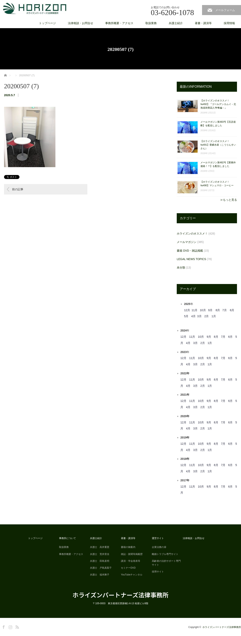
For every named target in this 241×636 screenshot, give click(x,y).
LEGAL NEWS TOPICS (191, 259)
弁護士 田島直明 (99, 561)
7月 (224, 310)
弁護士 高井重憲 (99, 547)
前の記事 (17, 189)
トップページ (47, 23)
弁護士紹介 (176, 23)
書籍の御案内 (128, 547)
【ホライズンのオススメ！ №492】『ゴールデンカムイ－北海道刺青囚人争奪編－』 (218, 104)
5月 (186, 316)
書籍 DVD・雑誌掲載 (190, 250)
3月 (199, 316)
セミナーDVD (128, 567)
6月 (232, 310)
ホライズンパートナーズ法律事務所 (120, 594)
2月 (206, 316)
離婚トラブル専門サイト (165, 554)
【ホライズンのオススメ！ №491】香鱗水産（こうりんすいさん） (218, 145)
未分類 (181, 267)
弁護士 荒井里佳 (99, 554)
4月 (193, 316)
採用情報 (229, 23)
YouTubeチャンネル (131, 574)
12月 (187, 310)
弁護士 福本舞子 (99, 574)
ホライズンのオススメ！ (192, 233)
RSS (17, 626)
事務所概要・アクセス (119, 23)
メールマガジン (186, 242)
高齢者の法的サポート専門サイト (166, 563)
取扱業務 (151, 23)
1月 (213, 316)
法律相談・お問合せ (80, 23)
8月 (218, 310)
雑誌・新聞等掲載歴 (132, 554)
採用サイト (158, 571)
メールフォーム (225, 10)
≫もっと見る (228, 199)
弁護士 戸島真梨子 (101, 567)
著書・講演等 (203, 23)
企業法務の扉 (159, 547)
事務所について (67, 538)
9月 (210, 310)
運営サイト (158, 538)
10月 (203, 310)
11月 (195, 310)
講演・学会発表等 (130, 561)
